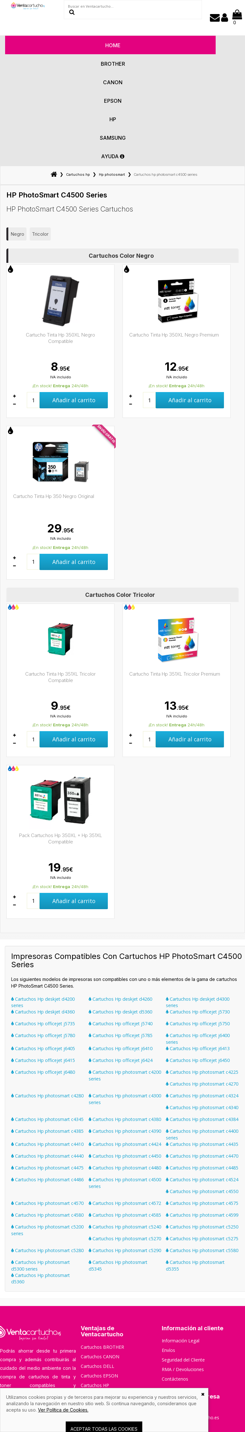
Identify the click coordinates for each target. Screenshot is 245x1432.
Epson (113, 101)
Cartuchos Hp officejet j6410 (120, 1048)
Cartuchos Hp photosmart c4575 (202, 1203)
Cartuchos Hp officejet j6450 (198, 1060)
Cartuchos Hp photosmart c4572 (125, 1203)
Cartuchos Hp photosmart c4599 (202, 1215)
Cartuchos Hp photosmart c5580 (202, 1250)
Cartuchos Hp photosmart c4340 (202, 1107)
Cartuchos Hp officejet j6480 (43, 1072)
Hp (112, 119)
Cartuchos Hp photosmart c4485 (202, 1168)
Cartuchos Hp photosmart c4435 (202, 1144)
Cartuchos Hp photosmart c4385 (47, 1131)
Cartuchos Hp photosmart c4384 (202, 1119)
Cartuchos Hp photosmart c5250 (202, 1227)
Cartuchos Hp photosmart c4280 (47, 1096)
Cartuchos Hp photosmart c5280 (47, 1250)
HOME (113, 45)
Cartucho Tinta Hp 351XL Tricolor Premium (174, 674)
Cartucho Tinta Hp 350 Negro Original (53, 496)
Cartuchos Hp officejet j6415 (43, 1060)
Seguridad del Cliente (183, 1360)
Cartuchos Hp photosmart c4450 (125, 1156)
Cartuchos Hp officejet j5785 (120, 1035)
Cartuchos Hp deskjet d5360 (120, 1012)
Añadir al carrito (73, 400)
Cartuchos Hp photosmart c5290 (125, 1250)
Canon (112, 82)
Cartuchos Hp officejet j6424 (120, 1060)
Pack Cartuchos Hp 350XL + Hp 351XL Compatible (60, 838)
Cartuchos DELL (97, 1366)
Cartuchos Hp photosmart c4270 (202, 1084)
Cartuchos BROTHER (102, 1347)
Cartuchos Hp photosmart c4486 (47, 1179)
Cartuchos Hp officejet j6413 (198, 1048)
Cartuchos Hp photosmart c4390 (125, 1131)
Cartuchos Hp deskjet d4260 (120, 999)
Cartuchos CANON (100, 1357)
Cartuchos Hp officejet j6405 (43, 1048)
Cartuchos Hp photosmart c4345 (47, 1119)
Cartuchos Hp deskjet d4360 (43, 1012)
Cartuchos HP (95, 1385)
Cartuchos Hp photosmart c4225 (202, 1072)
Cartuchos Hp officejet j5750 (198, 1023)
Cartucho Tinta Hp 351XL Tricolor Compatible (60, 677)
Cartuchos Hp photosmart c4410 (47, 1144)
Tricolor (40, 234)
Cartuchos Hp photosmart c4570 (47, 1203)
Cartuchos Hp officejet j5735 (43, 1023)
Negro (17, 234)
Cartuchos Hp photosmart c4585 (125, 1215)
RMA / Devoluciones (183, 1369)
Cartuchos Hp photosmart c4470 (202, 1156)
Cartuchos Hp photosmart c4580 (47, 1215)
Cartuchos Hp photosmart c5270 (125, 1238)
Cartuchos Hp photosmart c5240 (125, 1227)
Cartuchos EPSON (99, 1376)
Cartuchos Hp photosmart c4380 (125, 1119)
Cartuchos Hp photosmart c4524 (202, 1179)
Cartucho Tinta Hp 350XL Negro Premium (174, 335)
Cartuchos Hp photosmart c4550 (202, 1191)
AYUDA (112, 156)
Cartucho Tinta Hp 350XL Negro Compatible (60, 338)
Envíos (168, 1350)
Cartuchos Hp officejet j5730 (198, 1012)
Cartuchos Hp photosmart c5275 (202, 1238)
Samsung (113, 138)
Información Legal (180, 1341)
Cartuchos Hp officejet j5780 (43, 1035)
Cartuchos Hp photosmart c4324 (202, 1096)
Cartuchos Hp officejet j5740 (120, 1023)
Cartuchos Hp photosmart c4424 (125, 1144)
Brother (113, 64)
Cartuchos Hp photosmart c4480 (125, 1168)
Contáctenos (175, 1379)
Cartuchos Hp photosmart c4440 (47, 1156)
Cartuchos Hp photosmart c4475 (47, 1168)
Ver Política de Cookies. (63, 1410)
